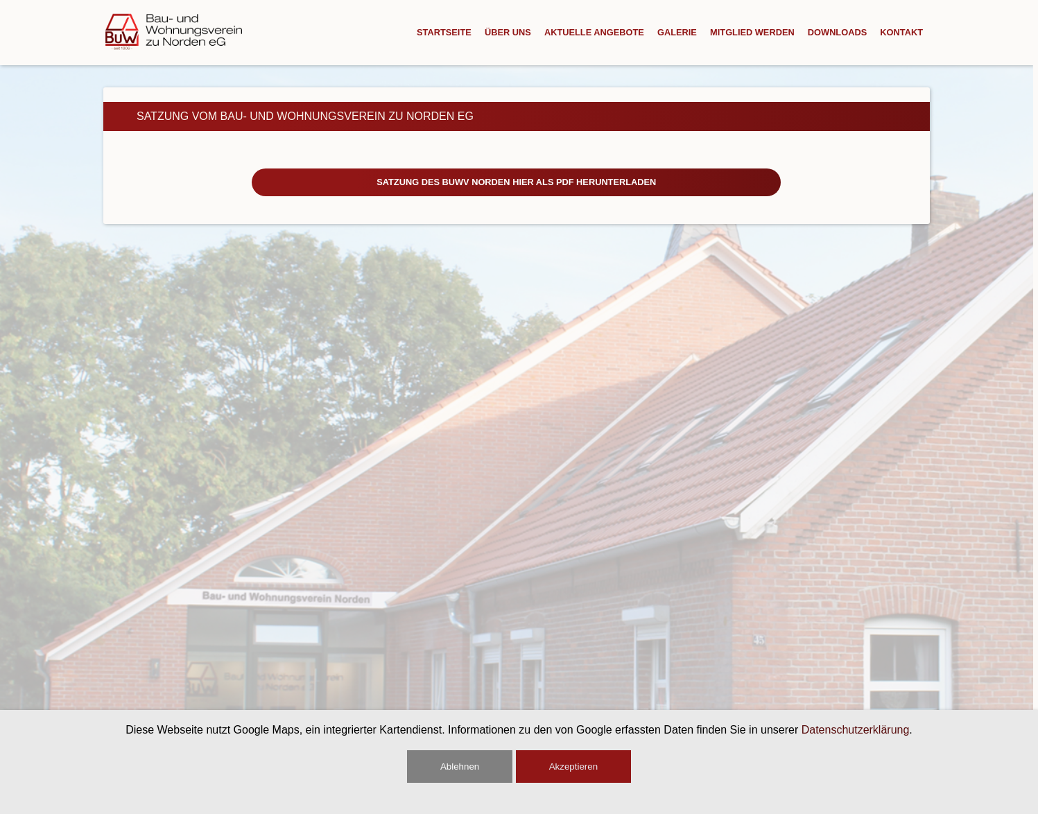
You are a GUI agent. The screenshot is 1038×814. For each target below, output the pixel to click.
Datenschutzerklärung (856, 730)
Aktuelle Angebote (594, 32)
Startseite (444, 32)
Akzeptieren (573, 766)
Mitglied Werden (752, 32)
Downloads (837, 32)
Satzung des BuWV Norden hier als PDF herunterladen (516, 182)
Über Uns (508, 32)
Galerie (677, 32)
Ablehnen (459, 766)
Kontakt (901, 32)
